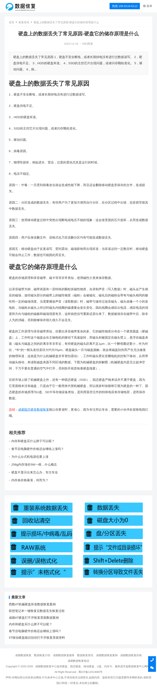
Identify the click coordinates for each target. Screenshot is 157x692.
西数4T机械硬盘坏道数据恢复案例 (32, 604)
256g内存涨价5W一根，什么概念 (34, 464)
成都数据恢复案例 (107, 655)
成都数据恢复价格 (131, 655)
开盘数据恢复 (131, 666)
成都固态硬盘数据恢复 (33, 409)
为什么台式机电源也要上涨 (29, 456)
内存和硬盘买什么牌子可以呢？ (33, 441)
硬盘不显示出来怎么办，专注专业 (34, 472)
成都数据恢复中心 (46, 666)
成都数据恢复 (23, 655)
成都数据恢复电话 (78, 660)
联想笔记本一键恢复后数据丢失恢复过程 (37, 611)
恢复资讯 (24, 22)
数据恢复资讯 (85, 655)
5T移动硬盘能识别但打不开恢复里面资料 (37, 637)
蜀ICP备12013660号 (90, 671)
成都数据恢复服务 (63, 655)
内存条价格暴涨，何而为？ (29, 480)
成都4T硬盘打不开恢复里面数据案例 (34, 617)
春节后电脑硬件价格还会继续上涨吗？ (37, 449)
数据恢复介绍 (42, 655)
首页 (11, 22)
